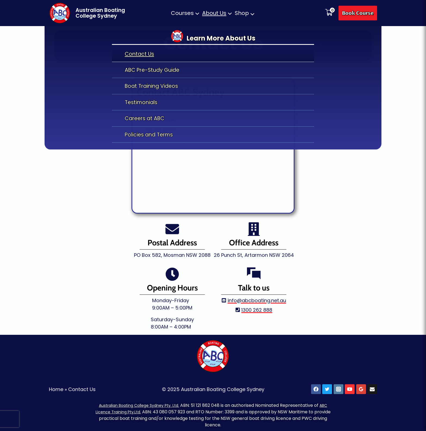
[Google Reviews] (361, 388)
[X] (327, 388)
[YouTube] (350, 388)
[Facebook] (316, 388)
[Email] (372, 388)
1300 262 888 (256, 308)
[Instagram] (338, 388)
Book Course (358, 13)
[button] (185, 13)
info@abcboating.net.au (257, 298)
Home (56, 387)
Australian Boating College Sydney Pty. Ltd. (138, 404)
